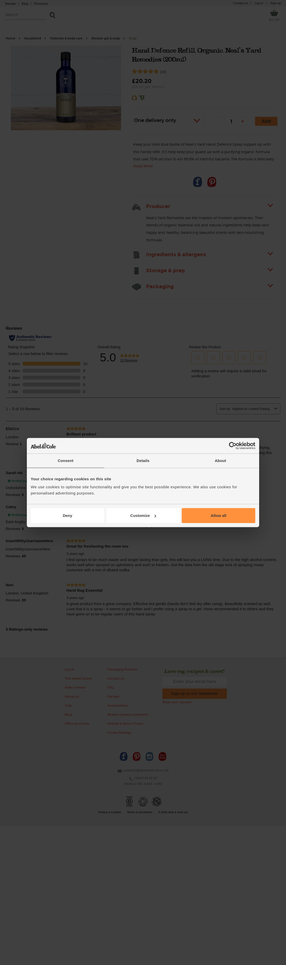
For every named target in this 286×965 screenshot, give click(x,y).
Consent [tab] (66, 460)
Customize (143, 515)
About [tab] (220, 460)
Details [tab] (143, 460)
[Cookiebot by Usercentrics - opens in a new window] (232, 445)
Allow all (218, 515)
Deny (67, 515)
